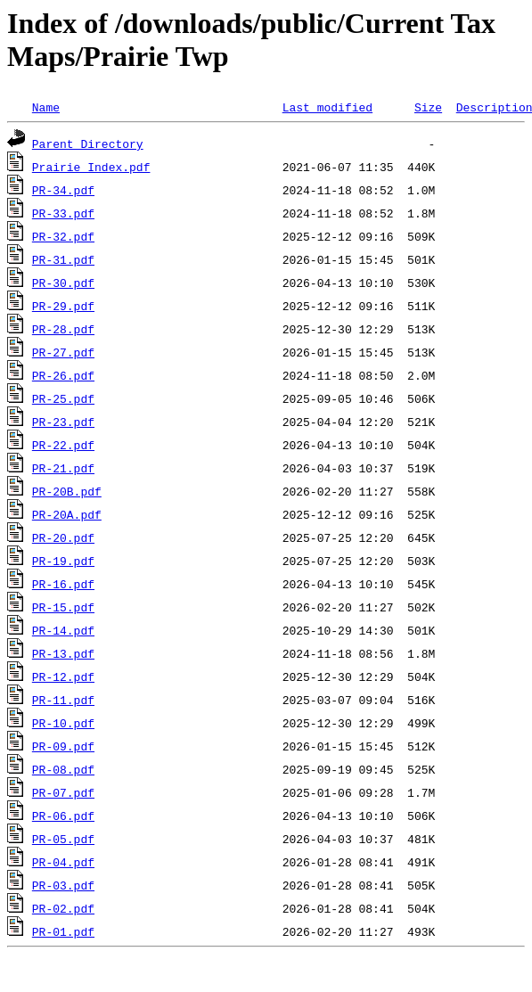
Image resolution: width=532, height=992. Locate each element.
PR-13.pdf (63, 653)
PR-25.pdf (63, 398)
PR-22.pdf (63, 445)
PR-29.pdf (63, 306)
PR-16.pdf (63, 584)
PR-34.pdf (63, 190)
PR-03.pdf (63, 885)
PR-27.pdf (63, 352)
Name (46, 107)
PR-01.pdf (63, 931)
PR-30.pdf (63, 283)
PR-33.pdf (63, 213)
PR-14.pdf (63, 630)
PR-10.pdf (63, 723)
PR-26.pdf (63, 375)
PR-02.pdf (63, 908)
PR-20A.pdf (67, 514)
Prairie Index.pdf (91, 167)
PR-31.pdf (63, 259)
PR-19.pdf (63, 561)
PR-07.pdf (63, 792)
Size (428, 107)
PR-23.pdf (63, 422)
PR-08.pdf (63, 769)
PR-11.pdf (63, 700)
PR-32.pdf (63, 236)
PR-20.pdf (63, 537)
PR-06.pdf (63, 816)
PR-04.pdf (63, 862)
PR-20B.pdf (67, 491)
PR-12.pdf (63, 676)
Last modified (327, 107)
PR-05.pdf (63, 839)
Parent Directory (87, 143)
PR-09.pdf (63, 746)
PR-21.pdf (63, 468)
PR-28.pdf (63, 329)
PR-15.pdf (63, 607)
